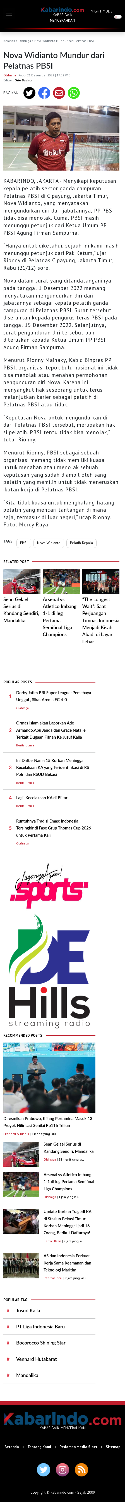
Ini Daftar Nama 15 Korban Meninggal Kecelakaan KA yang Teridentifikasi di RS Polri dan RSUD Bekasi (52, 767)
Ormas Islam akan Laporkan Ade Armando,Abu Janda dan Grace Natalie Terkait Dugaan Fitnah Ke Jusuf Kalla (51, 730)
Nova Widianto (49, 542)
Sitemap (113, 1446)
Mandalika (27, 1375)
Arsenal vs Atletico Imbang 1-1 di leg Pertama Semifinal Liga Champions (69, 1181)
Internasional (53, 1278)
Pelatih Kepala (81, 542)
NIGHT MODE (101, 11)
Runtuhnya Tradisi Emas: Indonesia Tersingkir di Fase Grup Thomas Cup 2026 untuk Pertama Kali (53, 828)
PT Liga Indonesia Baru (40, 1326)
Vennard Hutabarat (36, 1359)
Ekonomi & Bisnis (16, 1134)
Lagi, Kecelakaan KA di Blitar (42, 797)
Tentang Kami (39, 1446)
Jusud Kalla (28, 1310)
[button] (9, 13)
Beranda (9, 41)
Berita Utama (25, 745)
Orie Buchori (24, 80)
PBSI (24, 542)
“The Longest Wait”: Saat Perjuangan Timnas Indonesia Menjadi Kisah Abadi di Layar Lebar (100, 620)
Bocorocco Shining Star (41, 1343)
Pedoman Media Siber (78, 1446)
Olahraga (24, 41)
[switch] (118, 17)
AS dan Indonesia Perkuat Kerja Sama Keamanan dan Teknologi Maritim (67, 1262)
